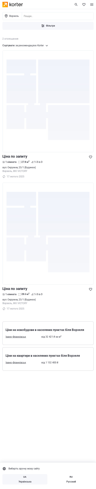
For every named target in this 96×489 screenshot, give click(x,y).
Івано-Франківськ (16, 336)
